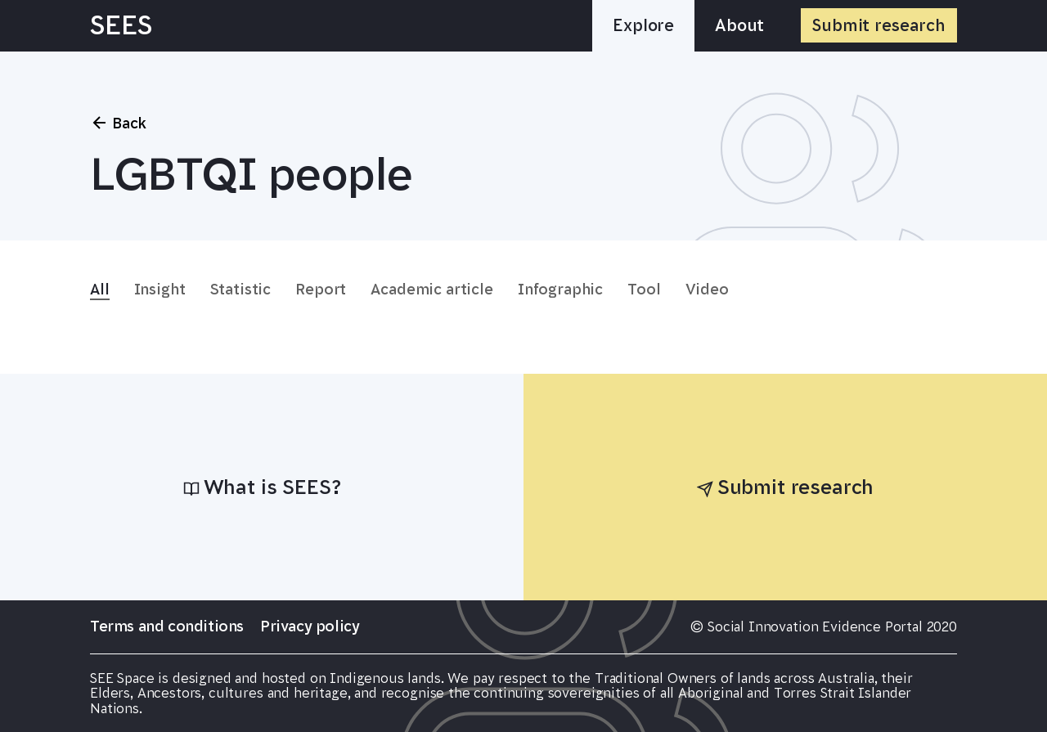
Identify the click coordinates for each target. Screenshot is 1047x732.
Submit (879, 25)
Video (707, 289)
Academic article (431, 289)
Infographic (560, 289)
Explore (643, 25)
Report (320, 289)
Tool (643, 289)
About (739, 25)
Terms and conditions (167, 626)
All (100, 289)
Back (118, 122)
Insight (160, 289)
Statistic (241, 289)
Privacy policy (309, 626)
